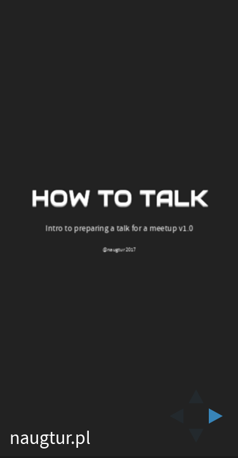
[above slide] (196, 392)
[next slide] (219, 416)
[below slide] (196, 439)
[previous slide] (172, 416)
